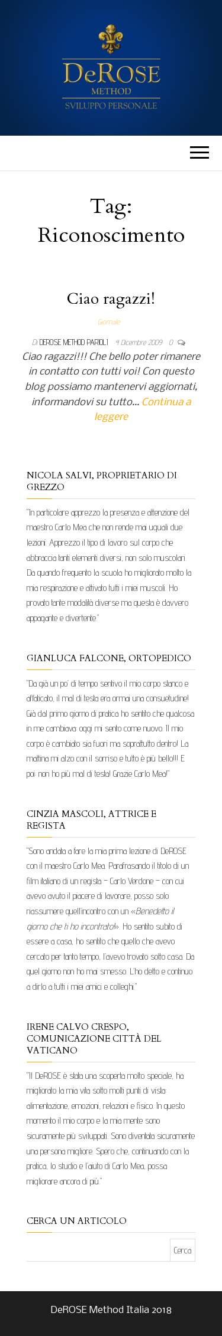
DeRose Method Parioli (75, 342)
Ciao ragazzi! (111, 298)
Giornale (109, 321)
